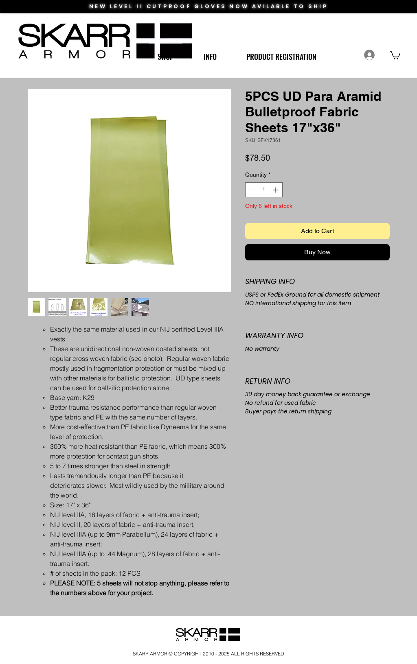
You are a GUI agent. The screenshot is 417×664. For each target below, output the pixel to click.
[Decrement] (251, 190)
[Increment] (276, 190)
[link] (395, 54)
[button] (166, 53)
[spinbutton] (264, 190)
